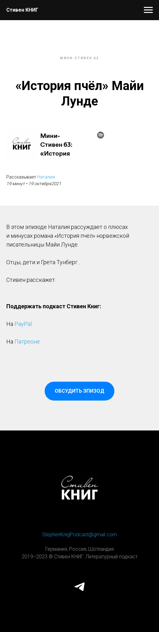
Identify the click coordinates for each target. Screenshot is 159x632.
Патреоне (27, 341)
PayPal (23, 324)
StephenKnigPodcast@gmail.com (79, 535)
